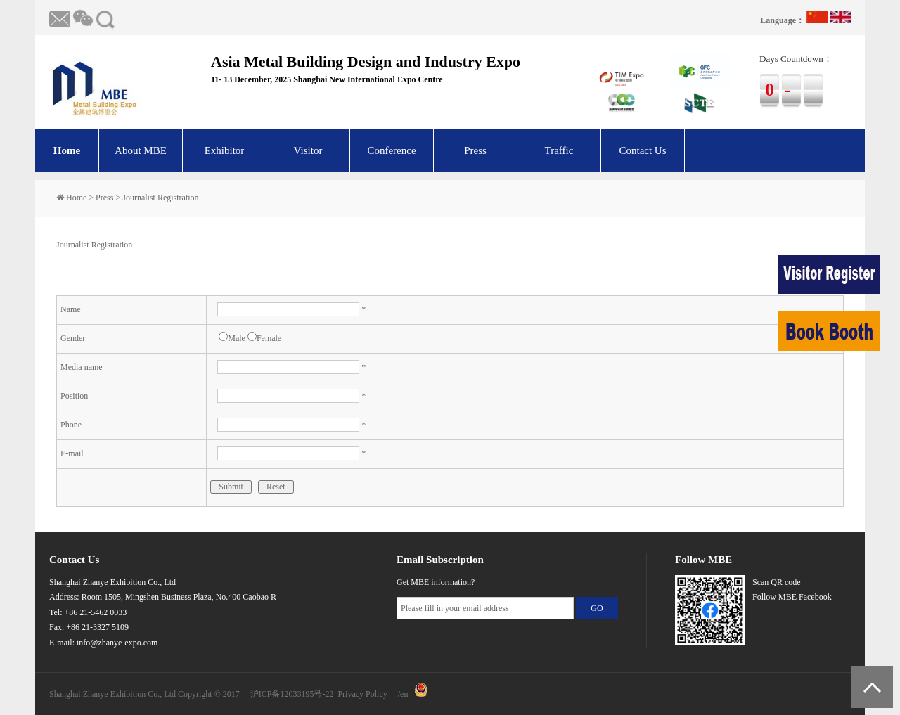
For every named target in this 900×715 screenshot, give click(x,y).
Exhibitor (225, 150)
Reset (275, 486)
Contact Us (642, 150)
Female (264, 338)
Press (475, 150)
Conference (391, 150)
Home (66, 150)
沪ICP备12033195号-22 (292, 694)
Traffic (559, 150)
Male (232, 338)
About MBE (141, 150)
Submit (231, 486)
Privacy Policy (362, 694)
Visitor (308, 150)
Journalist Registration (160, 197)
